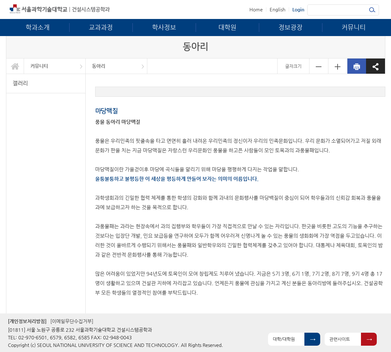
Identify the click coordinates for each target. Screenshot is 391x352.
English (277, 9)
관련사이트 (339, 339)
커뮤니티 (39, 66)
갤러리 (20, 83)
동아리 (98, 66)
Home (256, 9)
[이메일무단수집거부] (71, 321)
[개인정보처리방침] (27, 321)
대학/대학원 (284, 339)
